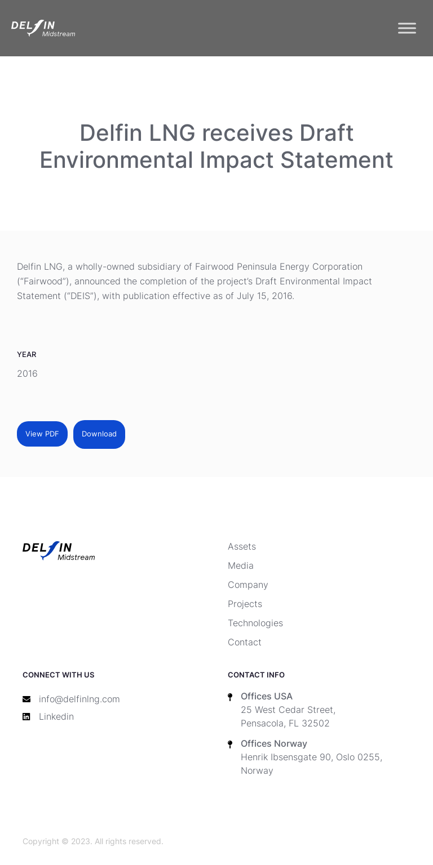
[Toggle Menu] (407, 28)
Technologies (255, 622)
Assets (242, 546)
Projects (245, 603)
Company (248, 584)
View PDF (42, 434)
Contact (245, 642)
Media (241, 565)
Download (99, 434)
